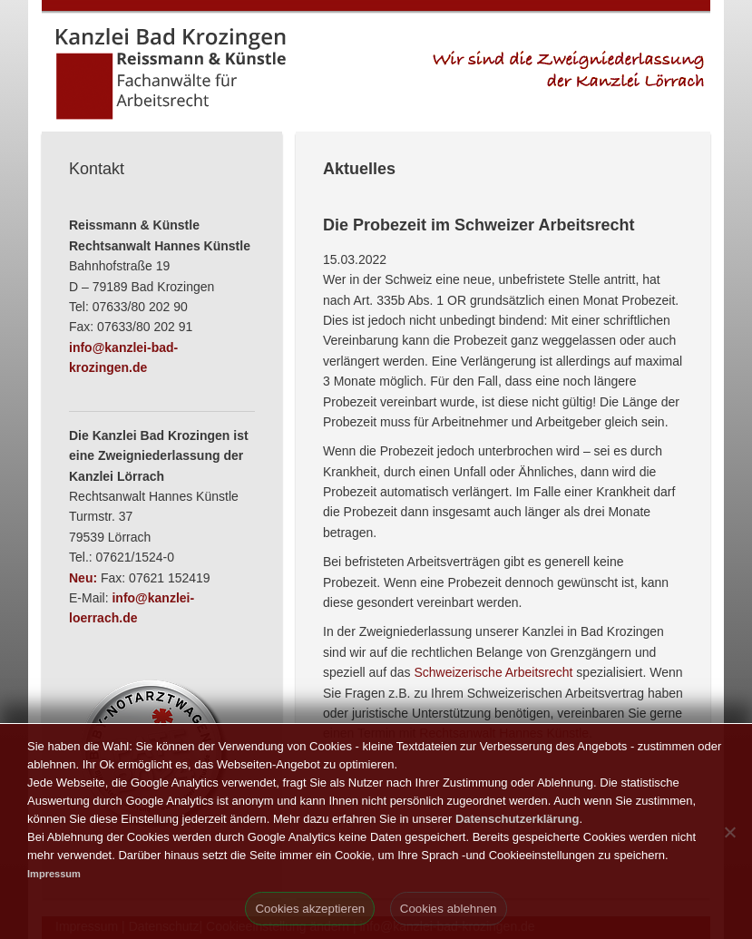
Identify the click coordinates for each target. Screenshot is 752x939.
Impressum (54, 873)
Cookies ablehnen (448, 908)
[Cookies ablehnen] (729, 832)
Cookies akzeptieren (310, 908)
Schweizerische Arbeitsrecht (493, 672)
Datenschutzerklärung (517, 819)
